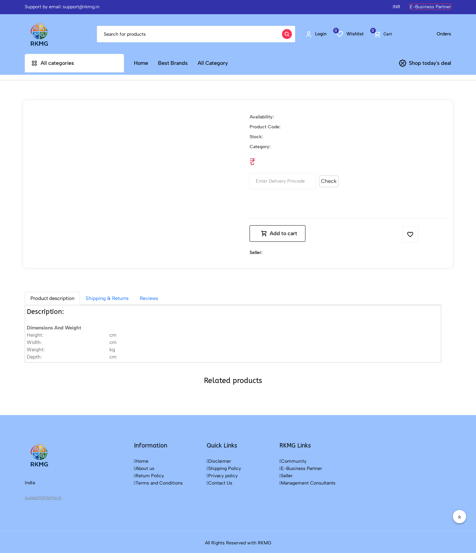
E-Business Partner (430, 7)
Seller (286, 474)
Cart (383, 33)
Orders (444, 34)
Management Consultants (307, 481)
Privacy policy (222, 474)
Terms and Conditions (158, 481)
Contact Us (219, 481)
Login (316, 34)
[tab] (52, 296)
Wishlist (350, 33)
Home (141, 63)
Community (292, 459)
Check (329, 179)
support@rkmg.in (43, 495)
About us (144, 466)
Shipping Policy (224, 466)
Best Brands (173, 63)
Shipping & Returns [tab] (107, 296)
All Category (213, 63)
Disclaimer (219, 459)
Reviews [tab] (149, 296)
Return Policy (149, 474)
